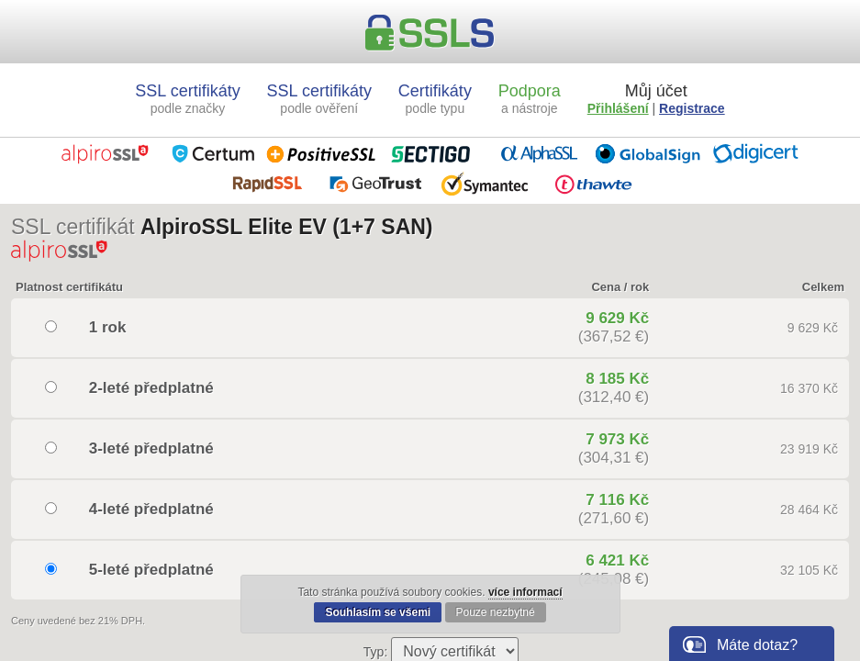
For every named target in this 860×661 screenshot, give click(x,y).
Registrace (692, 108)
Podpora (529, 99)
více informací (525, 592)
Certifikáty (435, 99)
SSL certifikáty (187, 99)
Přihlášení (618, 108)
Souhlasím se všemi (377, 612)
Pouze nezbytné (495, 612)
